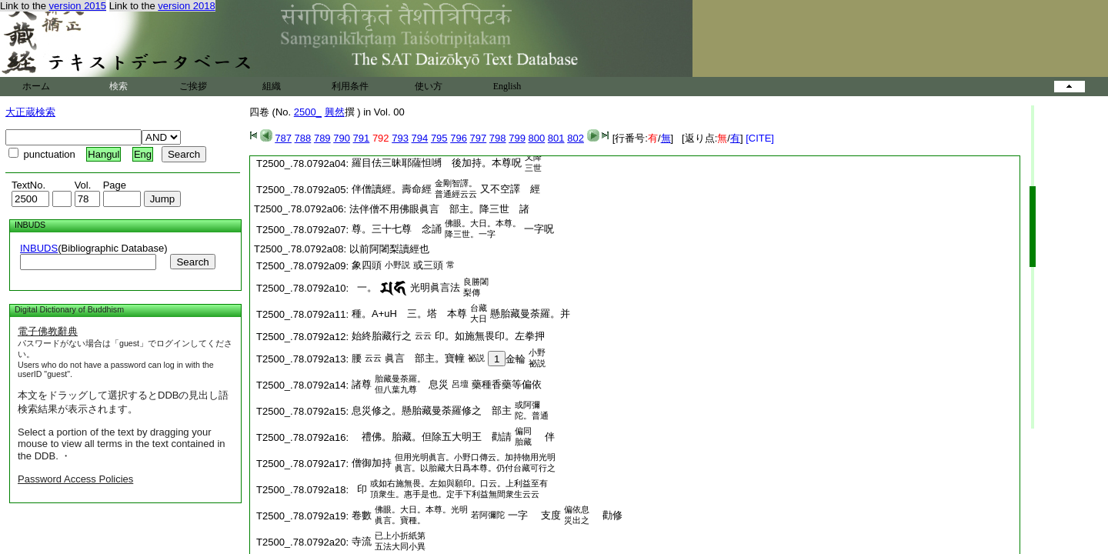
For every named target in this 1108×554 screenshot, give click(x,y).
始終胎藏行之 (382, 336)
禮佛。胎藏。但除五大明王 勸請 (432, 436)
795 (439, 138)
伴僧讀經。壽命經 (392, 189)
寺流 (362, 541)
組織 (271, 86)
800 (537, 138)
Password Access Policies (75, 479)
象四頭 (367, 265)
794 (420, 138)
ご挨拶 (193, 86)
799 (517, 138)
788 (303, 138)
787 (283, 138)
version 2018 (186, 6)
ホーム (36, 86)
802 (575, 138)
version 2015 (77, 6)
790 (341, 138)
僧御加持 (372, 463)
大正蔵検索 (30, 112)
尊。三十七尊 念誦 (397, 229)
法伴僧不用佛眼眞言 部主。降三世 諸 (439, 209)
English (507, 86)
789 (322, 138)
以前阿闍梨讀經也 (389, 249)
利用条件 (350, 86)
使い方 (428, 86)
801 (556, 138)
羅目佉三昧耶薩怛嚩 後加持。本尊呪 (437, 163)
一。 (364, 287)
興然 (335, 112)
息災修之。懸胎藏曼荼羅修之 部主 (432, 410)
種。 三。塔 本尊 (409, 313)
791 (361, 138)
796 (458, 138)
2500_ (308, 112)
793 (400, 138)
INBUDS (39, 248)
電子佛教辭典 (48, 331)
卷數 (362, 515)
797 (478, 138)
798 (497, 138)
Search (192, 262)
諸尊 (362, 384)
